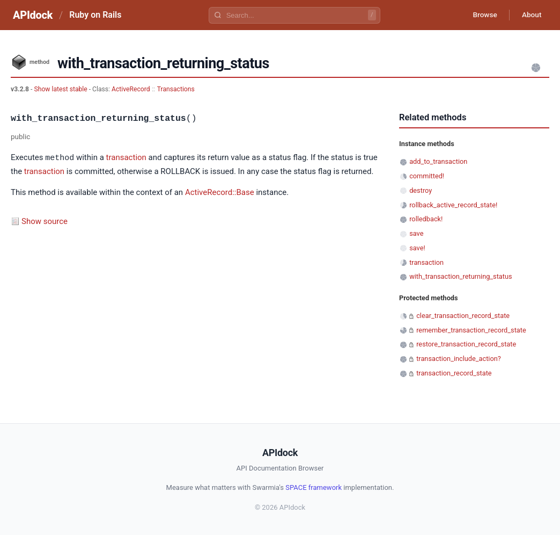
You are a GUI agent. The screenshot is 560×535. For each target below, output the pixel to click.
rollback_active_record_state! (453, 205)
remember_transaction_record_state (471, 330)
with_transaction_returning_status (460, 276)
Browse (482, 15)
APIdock (33, 15)
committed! (426, 176)
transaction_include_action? (458, 359)
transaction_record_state (453, 373)
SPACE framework (313, 487)
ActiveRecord (131, 89)
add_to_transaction (438, 161)
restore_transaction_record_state (466, 344)
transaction (126, 158)
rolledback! (426, 219)
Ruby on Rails (95, 15)
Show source (44, 221)
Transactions (176, 89)
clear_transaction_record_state (463, 316)
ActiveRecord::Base (219, 192)
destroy (420, 190)
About (530, 15)
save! (417, 248)
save (416, 233)
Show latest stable (61, 89)
